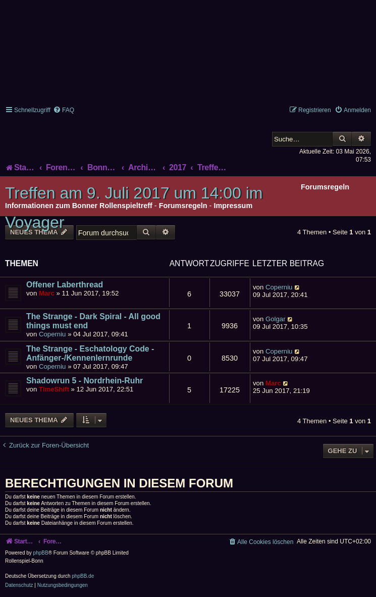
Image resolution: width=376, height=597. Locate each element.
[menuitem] (63, 110)
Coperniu (279, 287)
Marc (47, 293)
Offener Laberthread (64, 284)
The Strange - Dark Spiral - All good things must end (93, 321)
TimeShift (54, 389)
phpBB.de (83, 576)
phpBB (40, 553)
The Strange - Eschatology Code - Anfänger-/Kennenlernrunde (90, 353)
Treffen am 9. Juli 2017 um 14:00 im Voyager (133, 207)
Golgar (275, 319)
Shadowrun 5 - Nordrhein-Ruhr (84, 380)
